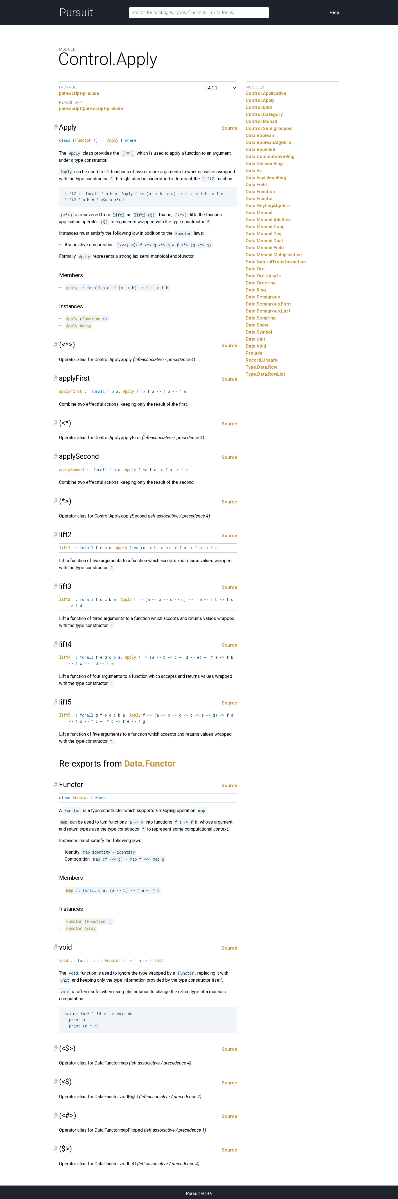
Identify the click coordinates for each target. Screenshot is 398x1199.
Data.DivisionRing (264, 163)
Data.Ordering (261, 283)
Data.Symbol (259, 332)
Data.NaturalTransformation (276, 262)
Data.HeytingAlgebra (268, 205)
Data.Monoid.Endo (265, 247)
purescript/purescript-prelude (91, 108)
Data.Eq (254, 170)
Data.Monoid (259, 212)
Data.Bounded (260, 149)
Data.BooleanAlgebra (268, 142)
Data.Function (260, 191)
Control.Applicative (266, 93)
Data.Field (256, 184)
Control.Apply (260, 100)
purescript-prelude (79, 93)
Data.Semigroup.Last (268, 311)
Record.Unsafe (262, 360)
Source (229, 128)
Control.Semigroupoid (269, 128)
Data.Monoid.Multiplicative (274, 254)
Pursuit (76, 12)
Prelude (254, 353)
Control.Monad (261, 121)
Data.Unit (255, 339)
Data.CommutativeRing (270, 156)
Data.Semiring (261, 318)
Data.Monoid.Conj (264, 226)
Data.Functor (150, 763)
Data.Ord (255, 269)
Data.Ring (256, 290)
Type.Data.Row (261, 367)
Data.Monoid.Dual (264, 240)
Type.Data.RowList (265, 374)
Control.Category (264, 114)
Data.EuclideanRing (266, 177)
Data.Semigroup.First (268, 304)
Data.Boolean (260, 135)
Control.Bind (259, 107)
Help (334, 12)
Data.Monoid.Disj (263, 233)
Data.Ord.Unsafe (263, 276)
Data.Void (256, 346)
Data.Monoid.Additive (268, 219)
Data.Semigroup (263, 297)
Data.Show (257, 325)
